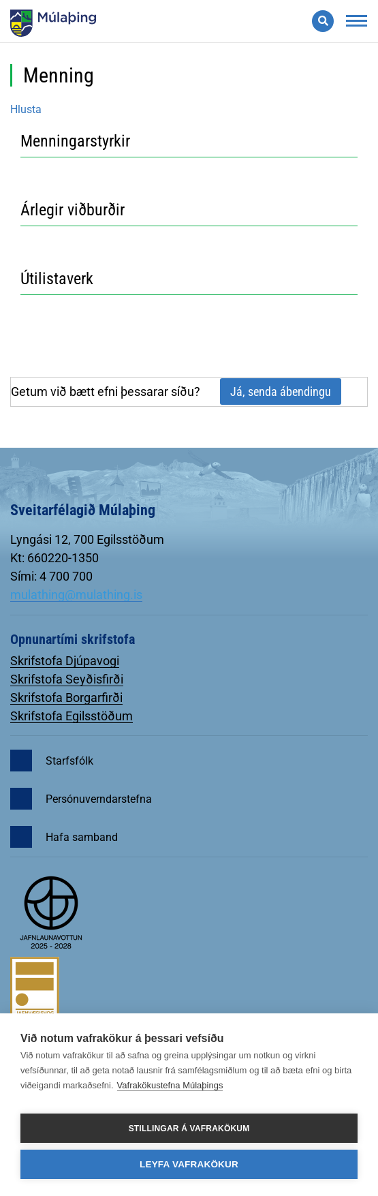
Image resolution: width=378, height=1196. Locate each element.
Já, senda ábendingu (280, 391)
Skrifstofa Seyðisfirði (66, 679)
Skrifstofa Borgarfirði (66, 697)
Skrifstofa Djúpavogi (64, 661)
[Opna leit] (323, 21)
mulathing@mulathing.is (76, 594)
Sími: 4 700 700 (51, 576)
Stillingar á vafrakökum (189, 1128)
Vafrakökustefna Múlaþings (170, 1085)
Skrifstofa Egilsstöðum (71, 716)
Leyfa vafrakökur (189, 1164)
